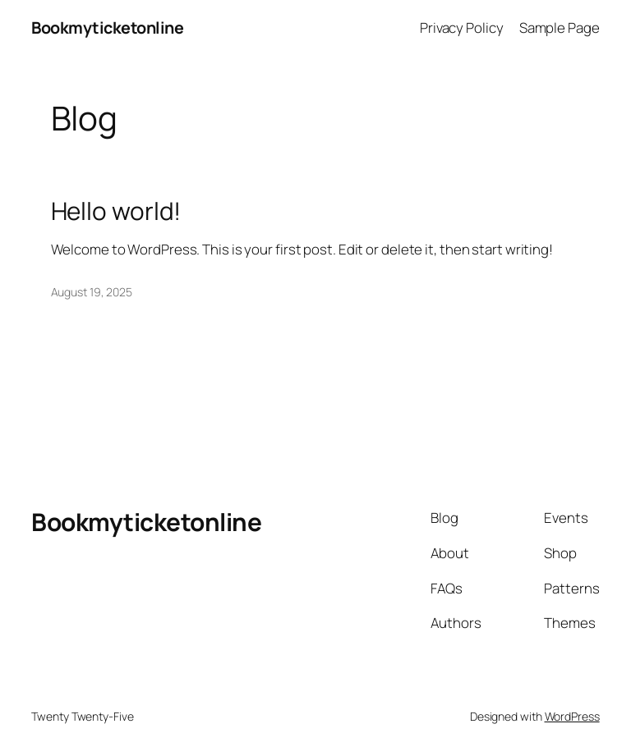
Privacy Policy (462, 27)
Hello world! (116, 210)
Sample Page (559, 27)
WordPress (572, 716)
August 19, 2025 (92, 292)
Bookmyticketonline (107, 27)
